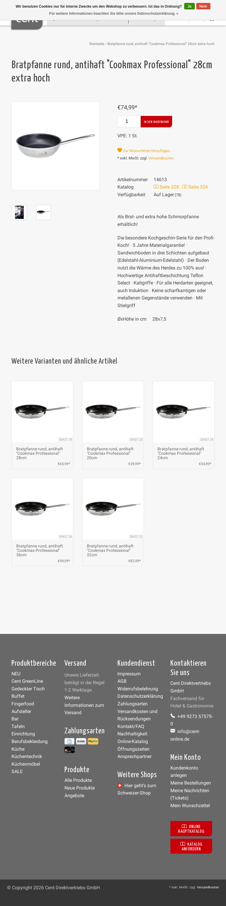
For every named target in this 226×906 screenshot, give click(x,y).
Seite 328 (166, 187)
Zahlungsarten (132, 704)
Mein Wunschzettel (190, 805)
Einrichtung (23, 734)
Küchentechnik (26, 756)
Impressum (129, 674)
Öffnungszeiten (133, 749)
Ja (189, 6)
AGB (122, 681)
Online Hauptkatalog (191, 828)
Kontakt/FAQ (130, 726)
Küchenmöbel (25, 764)
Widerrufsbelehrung (137, 689)
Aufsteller (21, 711)
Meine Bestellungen (190, 783)
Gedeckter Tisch (28, 689)
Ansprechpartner (134, 756)
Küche (17, 749)
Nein (203, 6)
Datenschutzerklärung (140, 696)
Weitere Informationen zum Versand (84, 705)
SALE (17, 771)
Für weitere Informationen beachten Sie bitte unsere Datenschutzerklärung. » (113, 13)
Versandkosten (161, 158)
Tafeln (18, 726)
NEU (15, 674)
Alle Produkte (78, 780)
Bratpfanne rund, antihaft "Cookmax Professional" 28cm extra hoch (161, 44)
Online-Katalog (132, 741)
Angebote (74, 795)
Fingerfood (22, 704)
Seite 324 (195, 187)
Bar (15, 719)
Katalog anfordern (191, 846)
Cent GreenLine (27, 681)
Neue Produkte (79, 788)
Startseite (96, 44)
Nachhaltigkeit (132, 734)
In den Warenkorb (156, 122)
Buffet (17, 696)
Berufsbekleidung (29, 741)
